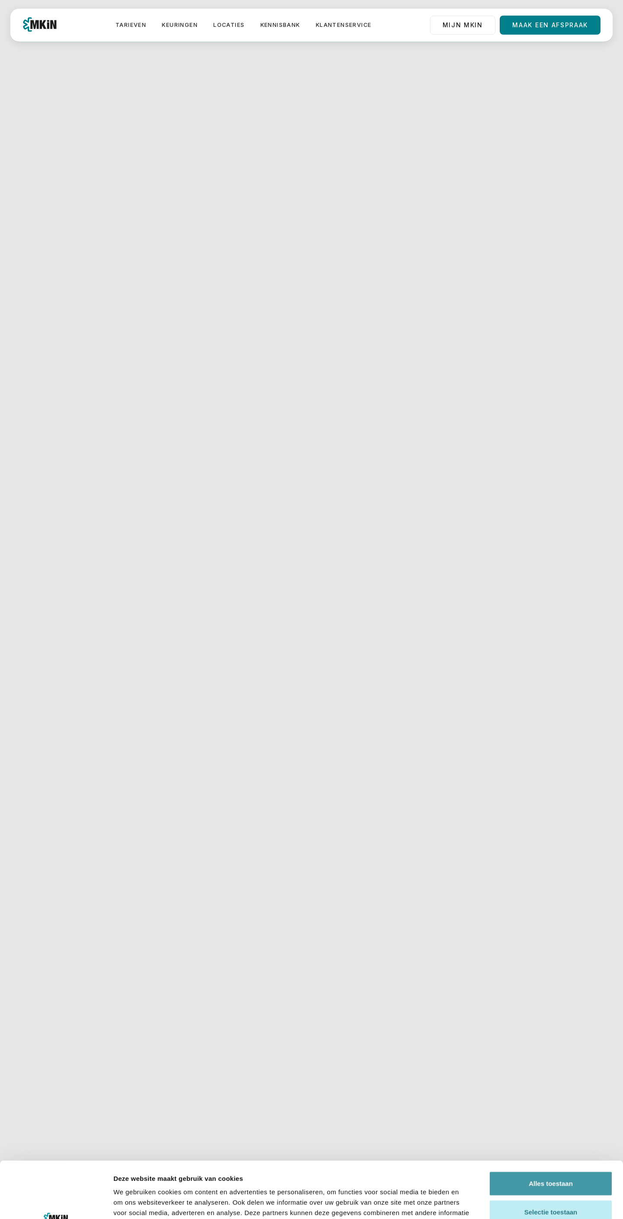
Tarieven (131, 25)
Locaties (228, 25)
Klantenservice (344, 25)
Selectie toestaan (551, 1155)
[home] (39, 25)
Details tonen (467, 1202)
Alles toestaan (551, 1127)
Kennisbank (280, 25)
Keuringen (180, 25)
